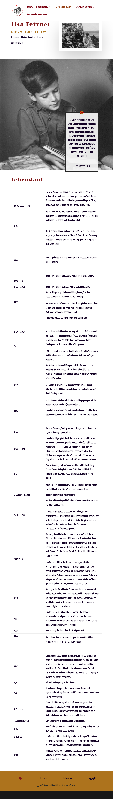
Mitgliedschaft (85, 7)
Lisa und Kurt (63, 7)
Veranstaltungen (37, 15)
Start (30, 7)
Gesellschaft (43, 7)
